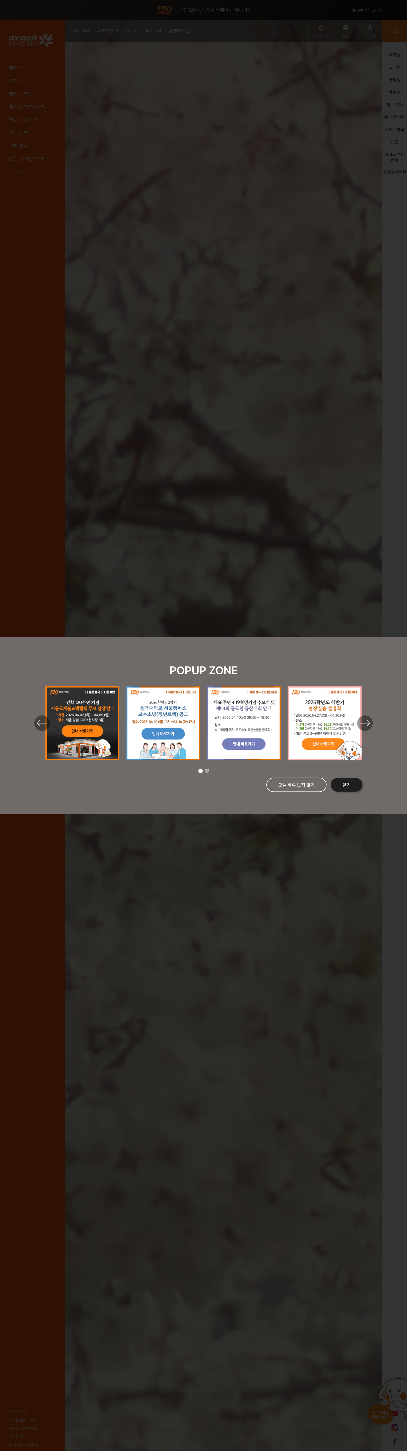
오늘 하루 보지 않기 (296, 784)
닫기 (346, 784)
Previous (42, 723)
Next (365, 723)
